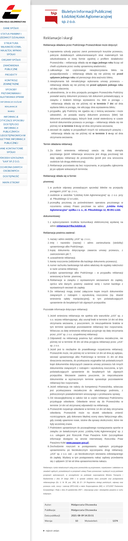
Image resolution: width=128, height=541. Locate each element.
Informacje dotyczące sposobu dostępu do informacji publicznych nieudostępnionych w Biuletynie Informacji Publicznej (19, 129)
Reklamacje (19, 106)
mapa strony (19, 182)
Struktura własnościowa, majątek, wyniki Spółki (19, 49)
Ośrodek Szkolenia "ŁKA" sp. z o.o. (19, 159)
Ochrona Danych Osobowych (19, 169)
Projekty (19, 74)
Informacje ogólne (19, 102)
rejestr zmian (52, 530)
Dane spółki (19, 28)
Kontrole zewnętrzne (19, 82)
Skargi (19, 111)
